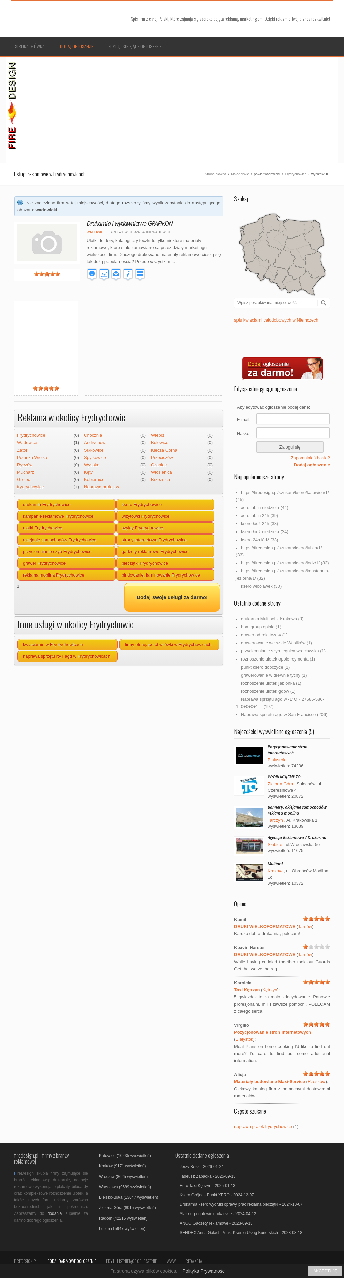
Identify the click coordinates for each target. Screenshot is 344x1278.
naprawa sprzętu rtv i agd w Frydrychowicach (66, 656)
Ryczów (25, 464)
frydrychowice (30, 486)
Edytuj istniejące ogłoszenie (135, 46)
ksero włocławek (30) (261, 586)
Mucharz (25, 472)
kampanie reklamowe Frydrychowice (58, 516)
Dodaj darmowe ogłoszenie (71, 1261)
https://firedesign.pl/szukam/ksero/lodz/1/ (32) (285, 562)
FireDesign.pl (25, 1261)
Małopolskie (240, 174)
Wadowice (96, 232)
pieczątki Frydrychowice (145, 563)
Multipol (275, 864)
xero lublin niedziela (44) (264, 507)
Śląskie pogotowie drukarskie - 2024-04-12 (218, 1213)
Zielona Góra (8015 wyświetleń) (127, 1207)
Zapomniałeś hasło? (310, 457)
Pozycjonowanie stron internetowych (287, 750)
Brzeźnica (160, 479)
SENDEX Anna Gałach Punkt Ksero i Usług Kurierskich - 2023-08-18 (241, 1232)
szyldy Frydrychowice (142, 527)
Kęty (88, 472)
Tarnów (305, 926)
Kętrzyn (269, 989)
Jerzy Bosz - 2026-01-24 (202, 1166)
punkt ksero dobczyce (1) (265, 667)
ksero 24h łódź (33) (259, 539)
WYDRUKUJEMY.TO (284, 777)
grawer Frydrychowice (44, 563)
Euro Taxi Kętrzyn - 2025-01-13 (207, 1185)
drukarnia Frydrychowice (47, 504)
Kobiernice (94, 479)
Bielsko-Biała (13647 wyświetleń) (128, 1197)
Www (171, 1261)
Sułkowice (94, 450)
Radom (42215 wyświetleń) (123, 1218)
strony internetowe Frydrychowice (154, 539)
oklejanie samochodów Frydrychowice (59, 539)
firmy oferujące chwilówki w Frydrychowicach (168, 644)
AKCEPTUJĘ (325, 1271)
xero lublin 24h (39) (259, 515)
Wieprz (157, 435)
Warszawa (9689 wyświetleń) (125, 1187)
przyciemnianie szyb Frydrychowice (57, 551)
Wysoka (91, 464)
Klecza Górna (164, 450)
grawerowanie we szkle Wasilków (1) (276, 642)
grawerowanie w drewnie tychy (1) (274, 675)
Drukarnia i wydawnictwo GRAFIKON (130, 223)
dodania (55, 1213)
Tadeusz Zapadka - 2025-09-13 (208, 1176)
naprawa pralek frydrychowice (263, 1126)
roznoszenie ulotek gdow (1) (268, 691)
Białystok (276, 759)
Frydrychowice (295, 174)
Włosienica (161, 472)
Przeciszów (162, 457)
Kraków (275, 871)
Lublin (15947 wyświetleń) (122, 1228)
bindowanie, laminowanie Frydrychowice (161, 575)
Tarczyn (275, 820)
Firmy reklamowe (66, 19)
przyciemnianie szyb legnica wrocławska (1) (283, 650)
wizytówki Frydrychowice (145, 516)
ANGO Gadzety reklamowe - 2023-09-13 (216, 1223)
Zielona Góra (280, 783)
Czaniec (159, 464)
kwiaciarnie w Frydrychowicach (53, 644)
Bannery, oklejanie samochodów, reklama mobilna (298, 810)
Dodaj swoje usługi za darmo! (172, 597)
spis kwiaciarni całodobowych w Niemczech (276, 320)
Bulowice (159, 442)
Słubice (275, 844)
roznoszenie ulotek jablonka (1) (271, 683)
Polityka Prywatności (204, 1271)
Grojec (23, 479)
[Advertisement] (179, 109)
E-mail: (243, 419)
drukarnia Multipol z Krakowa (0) (272, 618)
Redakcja (194, 1261)
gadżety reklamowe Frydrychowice (155, 551)
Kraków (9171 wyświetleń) (122, 1166)
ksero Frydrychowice (142, 504)
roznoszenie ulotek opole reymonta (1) (278, 659)
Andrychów (94, 442)
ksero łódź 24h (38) (259, 523)
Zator (22, 450)
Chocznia (93, 435)
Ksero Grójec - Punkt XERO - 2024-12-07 (217, 1195)
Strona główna (30, 46)
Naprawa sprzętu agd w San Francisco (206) (284, 714)
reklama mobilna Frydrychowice (53, 575)
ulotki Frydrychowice (42, 527)
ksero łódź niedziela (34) (264, 531)
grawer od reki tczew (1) (264, 634)
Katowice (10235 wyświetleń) (125, 1155)
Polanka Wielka (32, 457)
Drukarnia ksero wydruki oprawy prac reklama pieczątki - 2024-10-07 (241, 1204)
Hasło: (243, 433)
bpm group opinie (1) (261, 626)
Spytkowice (95, 457)
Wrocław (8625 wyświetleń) (123, 1176)
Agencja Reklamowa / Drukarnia (297, 837)
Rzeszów (317, 1081)
